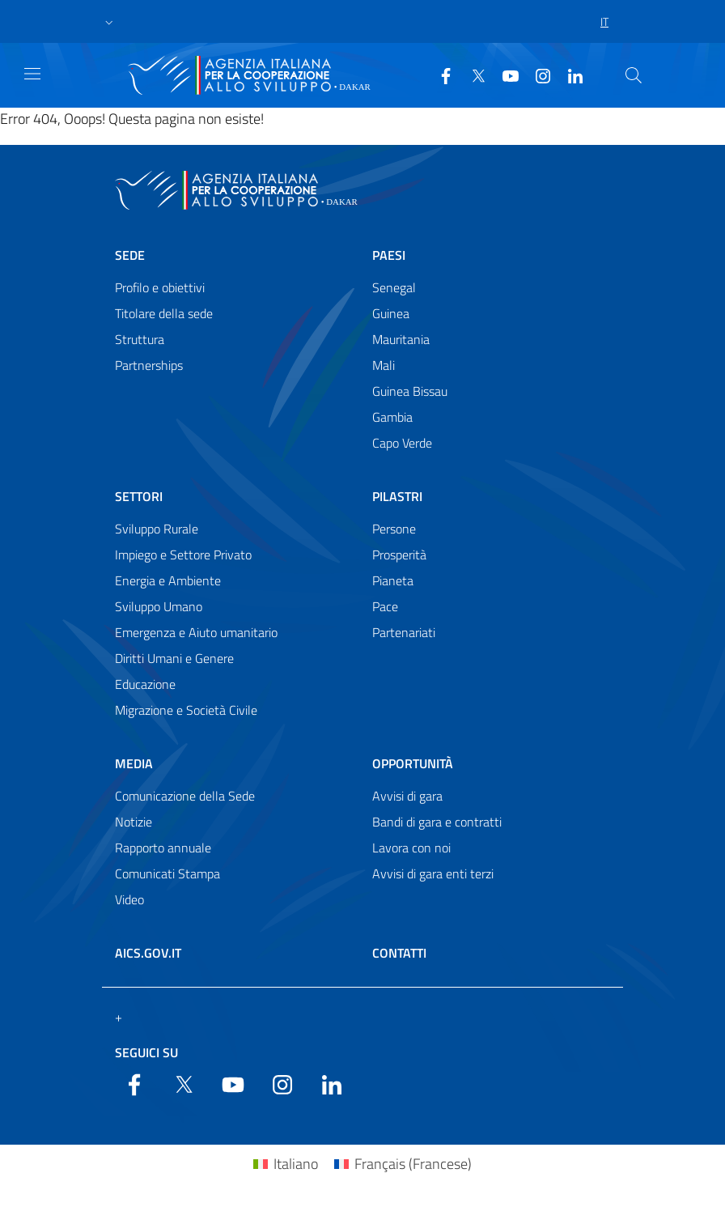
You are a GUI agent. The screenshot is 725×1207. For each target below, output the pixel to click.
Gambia (392, 417)
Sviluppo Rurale (156, 528)
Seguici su (146, 1052)
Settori (139, 496)
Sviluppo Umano (158, 606)
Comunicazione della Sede (185, 795)
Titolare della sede (164, 313)
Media (134, 763)
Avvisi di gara (407, 795)
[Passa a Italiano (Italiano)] (285, 1163)
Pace (385, 606)
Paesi (388, 255)
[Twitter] (472, 74)
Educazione (145, 684)
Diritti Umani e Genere (174, 658)
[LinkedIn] (569, 74)
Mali (383, 365)
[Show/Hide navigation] (32, 73)
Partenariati (403, 632)
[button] (109, 22)
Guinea (390, 313)
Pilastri (397, 496)
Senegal (394, 287)
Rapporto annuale (163, 847)
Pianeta (392, 580)
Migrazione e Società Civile (186, 710)
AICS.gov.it (148, 953)
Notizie (133, 821)
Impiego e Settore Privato (183, 554)
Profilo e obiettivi (160, 287)
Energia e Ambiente (168, 580)
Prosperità (399, 554)
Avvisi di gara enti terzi (433, 873)
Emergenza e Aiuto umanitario (196, 632)
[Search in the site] (633, 75)
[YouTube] (504, 74)
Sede (130, 255)
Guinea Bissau (409, 391)
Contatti (399, 953)
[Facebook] (439, 74)
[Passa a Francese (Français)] (403, 1163)
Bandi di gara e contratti (437, 821)
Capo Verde (402, 443)
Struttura (139, 339)
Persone (394, 528)
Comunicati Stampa (167, 873)
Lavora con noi (411, 847)
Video (129, 899)
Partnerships (149, 365)
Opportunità (412, 763)
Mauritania (401, 339)
